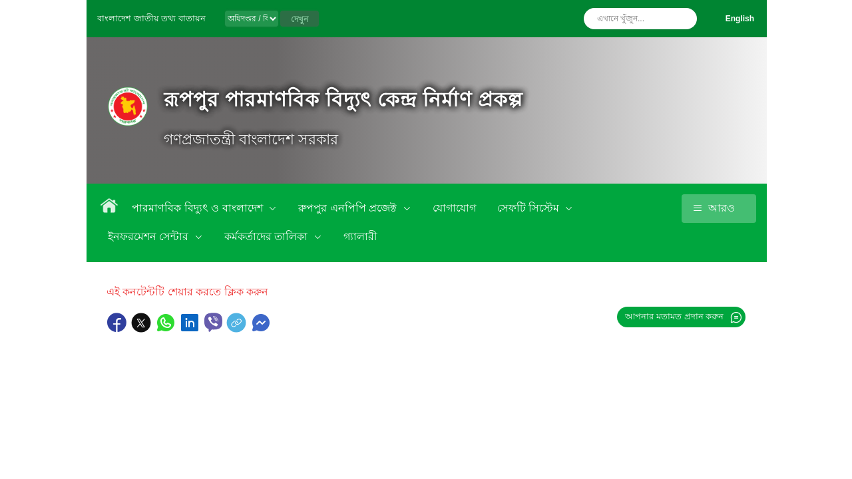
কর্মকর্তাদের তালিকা (267, 236)
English (740, 18)
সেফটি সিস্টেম (529, 208)
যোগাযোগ (454, 208)
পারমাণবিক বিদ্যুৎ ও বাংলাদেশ (199, 208)
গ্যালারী (360, 236)
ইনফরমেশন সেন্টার (150, 236)
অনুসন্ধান (683, 18)
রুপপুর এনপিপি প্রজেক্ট (348, 208)
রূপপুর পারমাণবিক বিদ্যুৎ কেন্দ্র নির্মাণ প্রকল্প (343, 99)
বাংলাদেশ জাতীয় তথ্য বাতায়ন (151, 18)
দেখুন (299, 19)
